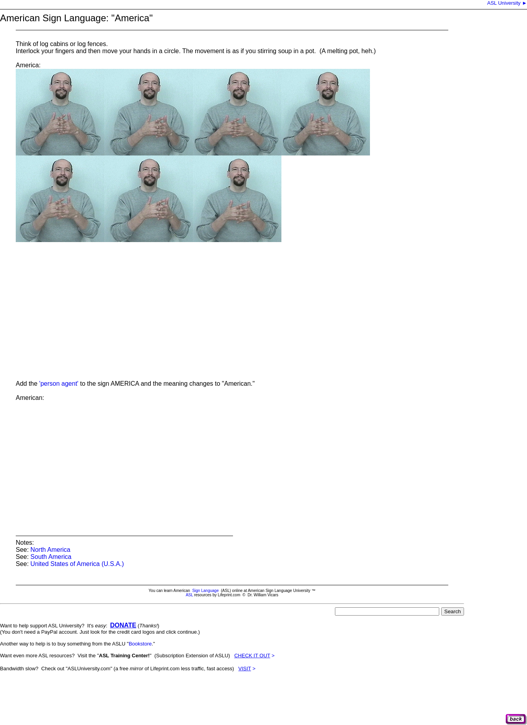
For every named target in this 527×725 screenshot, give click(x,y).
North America (50, 549)
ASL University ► (506, 3)
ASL (189, 595)
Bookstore (140, 644)
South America (50, 556)
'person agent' (59, 383)
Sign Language (205, 590)
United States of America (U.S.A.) (77, 563)
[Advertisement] (143, 696)
